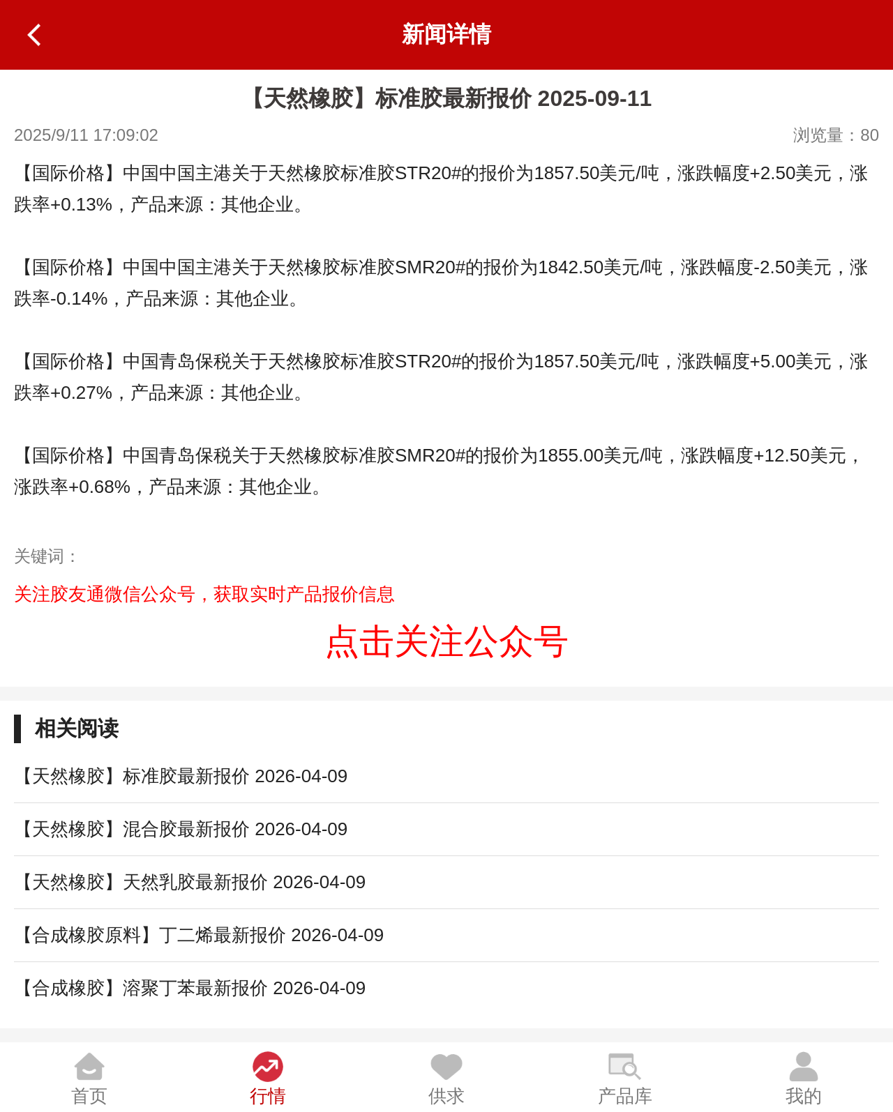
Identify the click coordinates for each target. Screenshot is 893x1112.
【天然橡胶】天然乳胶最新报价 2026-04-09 (190, 881)
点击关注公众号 (446, 641)
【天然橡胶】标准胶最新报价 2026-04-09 (180, 776)
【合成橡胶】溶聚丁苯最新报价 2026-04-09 (190, 987)
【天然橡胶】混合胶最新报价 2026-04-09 (180, 828)
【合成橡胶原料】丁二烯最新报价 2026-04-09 (199, 934)
